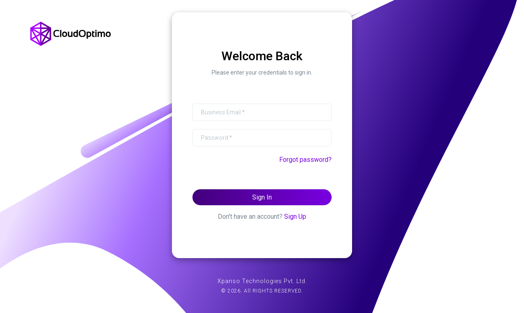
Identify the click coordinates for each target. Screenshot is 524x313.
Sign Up (295, 216)
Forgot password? (305, 159)
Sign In (262, 197)
